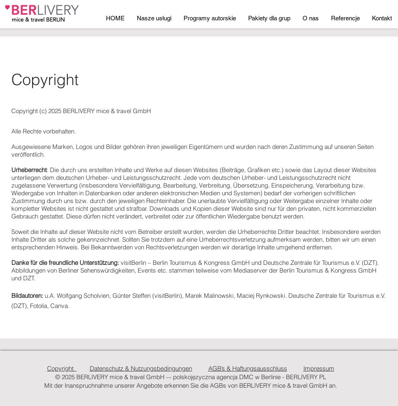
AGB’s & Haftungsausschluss (247, 368)
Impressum (318, 368)
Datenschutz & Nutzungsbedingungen (141, 368)
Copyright (62, 368)
